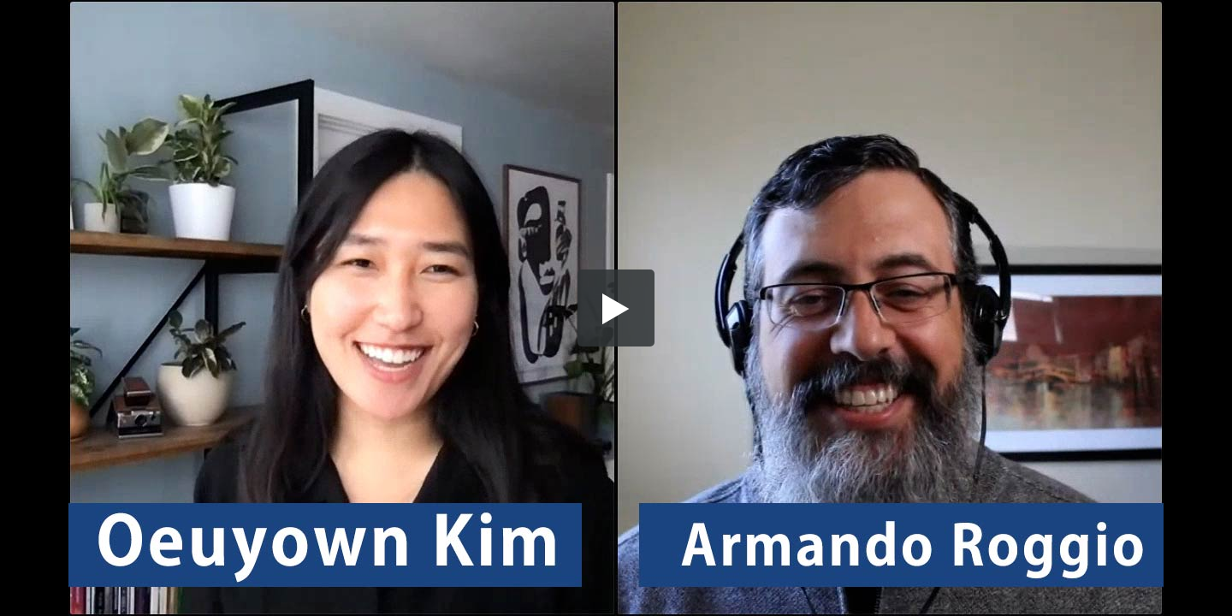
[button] (616, 308)
